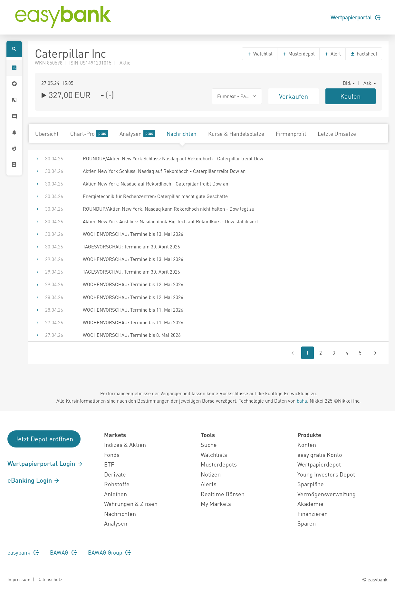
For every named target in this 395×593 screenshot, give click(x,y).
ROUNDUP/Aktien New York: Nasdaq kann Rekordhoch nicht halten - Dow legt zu (168, 209)
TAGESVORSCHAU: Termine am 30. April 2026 (131, 246)
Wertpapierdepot (319, 464)
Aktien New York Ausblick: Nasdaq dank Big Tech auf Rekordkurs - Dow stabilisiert (170, 221)
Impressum (18, 579)
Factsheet (363, 53)
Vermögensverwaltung (326, 494)
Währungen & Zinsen (131, 503)
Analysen (137, 133)
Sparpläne (310, 483)
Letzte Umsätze (337, 133)
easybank (23, 552)
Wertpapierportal (356, 17)
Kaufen (350, 96)
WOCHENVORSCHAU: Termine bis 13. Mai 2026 (133, 234)
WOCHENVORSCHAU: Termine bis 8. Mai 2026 (132, 335)
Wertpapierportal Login (45, 463)
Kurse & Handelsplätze (236, 133)
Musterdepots (219, 464)
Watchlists (214, 454)
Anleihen (115, 494)
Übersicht (47, 133)
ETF (109, 464)
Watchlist (260, 53)
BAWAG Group (109, 552)
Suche (209, 444)
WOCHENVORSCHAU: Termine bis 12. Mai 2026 (133, 284)
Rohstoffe (117, 483)
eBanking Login (33, 480)
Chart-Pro (89, 133)
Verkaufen (293, 96)
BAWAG (63, 552)
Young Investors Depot (326, 474)
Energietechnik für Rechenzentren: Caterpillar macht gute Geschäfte (155, 196)
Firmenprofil (291, 133)
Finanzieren (312, 513)
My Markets (216, 503)
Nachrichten (182, 133)
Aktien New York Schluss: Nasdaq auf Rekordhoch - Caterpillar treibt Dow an (164, 171)
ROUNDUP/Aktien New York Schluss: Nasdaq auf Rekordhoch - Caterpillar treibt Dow (173, 158)
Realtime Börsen (223, 494)
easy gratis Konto (319, 454)
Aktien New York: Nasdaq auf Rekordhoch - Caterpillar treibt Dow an (155, 183)
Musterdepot (298, 53)
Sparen (306, 523)
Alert (332, 53)
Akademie (310, 503)
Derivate (115, 474)
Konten (306, 444)
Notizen (211, 474)
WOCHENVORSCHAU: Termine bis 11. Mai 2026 (133, 310)
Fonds (112, 454)
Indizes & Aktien (125, 444)
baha (302, 400)
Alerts (209, 483)
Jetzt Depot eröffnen (44, 439)
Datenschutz (49, 579)
